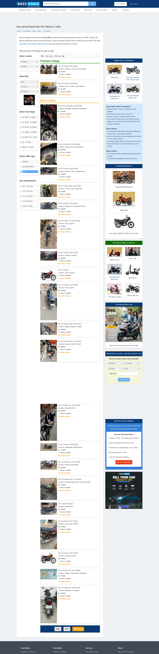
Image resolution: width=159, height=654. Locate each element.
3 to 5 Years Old (27, 196)
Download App (129, 652)
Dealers (115, 10)
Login (134, 4)
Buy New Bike (102, 10)
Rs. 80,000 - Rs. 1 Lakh (29, 137)
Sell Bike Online (25, 10)
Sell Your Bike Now (124, 462)
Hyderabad (32, 652)
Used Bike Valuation (58, 10)
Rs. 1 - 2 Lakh (26, 142)
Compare (125, 10)
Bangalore (24, 652)
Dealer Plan (75, 10)
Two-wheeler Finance (92, 652)
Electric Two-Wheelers (60, 652)
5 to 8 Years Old (27, 201)
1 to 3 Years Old (27, 191)
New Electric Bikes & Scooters (124, 243)
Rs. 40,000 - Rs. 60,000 (29, 127)
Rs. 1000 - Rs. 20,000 (28, 117)
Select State (120, 4)
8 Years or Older (27, 206)
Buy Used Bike (40, 10)
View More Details (64, 77)
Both (23, 172)
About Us (120, 652)
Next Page (78, 629)
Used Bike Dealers (28, 167)
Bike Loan (88, 10)
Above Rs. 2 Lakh (27, 147)
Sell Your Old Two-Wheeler (124, 421)
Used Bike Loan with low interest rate (33, 44)
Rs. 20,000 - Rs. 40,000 (29, 122)
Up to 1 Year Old (27, 186)
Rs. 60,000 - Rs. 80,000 (29, 132)
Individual (25, 162)
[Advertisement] (79, 18)
